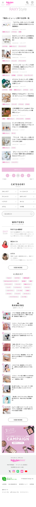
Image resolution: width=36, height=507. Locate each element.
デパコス (9, 293)
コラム (4, 206)
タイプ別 (24, 296)
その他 (22, 206)
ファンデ (14, 104)
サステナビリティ (24, 492)
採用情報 (32, 484)
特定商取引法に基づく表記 (17, 467)
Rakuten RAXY (10, 3)
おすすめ (5, 46)
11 (28, 175)
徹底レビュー (6, 32)
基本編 (23, 281)
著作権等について (23, 484)
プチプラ (27, 287)
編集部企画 (26, 278)
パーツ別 (19, 290)
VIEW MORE (18, 267)
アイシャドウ (22, 61)
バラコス (14, 32)
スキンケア (23, 29)
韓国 (11, 90)
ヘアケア (22, 130)
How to (9, 278)
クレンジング (22, 46)
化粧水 (27, 290)
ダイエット (26, 293)
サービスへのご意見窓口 (21, 464)
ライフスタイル (13, 296)
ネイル (22, 201)
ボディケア (23, 196)
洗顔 (20, 32)
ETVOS (27, 104)
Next (31, 179)
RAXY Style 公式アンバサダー (11, 281)
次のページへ (18, 170)
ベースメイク (23, 72)
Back (4, 179)
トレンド (14, 61)
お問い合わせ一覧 (14, 492)
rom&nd (28, 118)
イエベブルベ (10, 290)
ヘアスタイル (17, 287)
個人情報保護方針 (13, 484)
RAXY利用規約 (10, 464)
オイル (13, 133)
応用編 (13, 75)
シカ (31, 90)
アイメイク (23, 57)
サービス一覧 (5, 492)
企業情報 (4, 484)
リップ (8, 287)
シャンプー (15, 162)
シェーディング (28, 75)
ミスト (13, 147)
